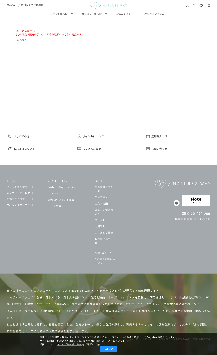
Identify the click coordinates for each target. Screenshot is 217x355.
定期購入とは (159, 136)
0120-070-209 (198, 213)
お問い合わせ (159, 148)
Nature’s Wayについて (115, 247)
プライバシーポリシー (69, 344)
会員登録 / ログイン (112, 187)
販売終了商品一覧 (111, 231)
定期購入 (106, 218)
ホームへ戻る (19, 39)
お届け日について (24, 148)
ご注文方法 (107, 193)
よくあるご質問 (92, 148)
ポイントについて (93, 136)
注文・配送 (107, 199)
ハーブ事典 (56, 206)
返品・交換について (112, 206)
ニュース (55, 193)
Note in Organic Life (63, 187)
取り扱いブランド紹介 (63, 199)
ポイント (106, 212)
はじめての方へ (23, 136)
